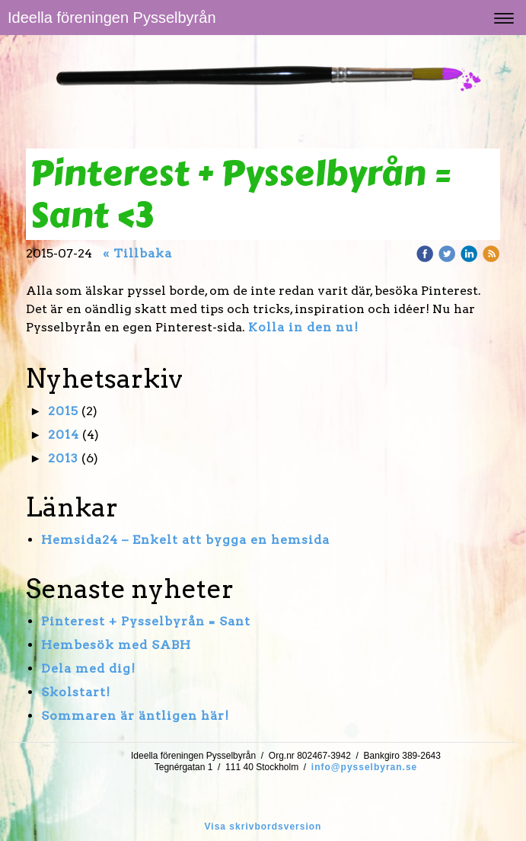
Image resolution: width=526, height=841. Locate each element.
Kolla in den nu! (303, 327)
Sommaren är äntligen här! (135, 715)
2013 (63, 458)
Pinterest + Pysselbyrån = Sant (145, 621)
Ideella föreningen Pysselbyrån (112, 17)
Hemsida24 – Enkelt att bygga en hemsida (185, 539)
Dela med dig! (88, 668)
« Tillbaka (137, 253)
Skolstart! (75, 692)
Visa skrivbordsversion (263, 826)
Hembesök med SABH (116, 645)
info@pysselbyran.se (364, 767)
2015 (63, 411)
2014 (63, 434)
